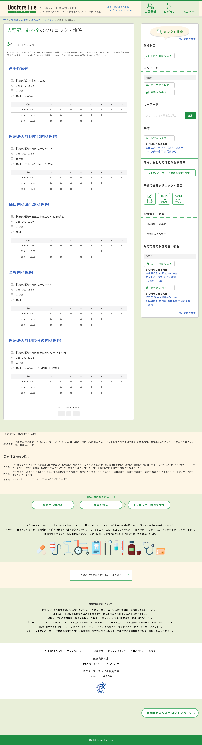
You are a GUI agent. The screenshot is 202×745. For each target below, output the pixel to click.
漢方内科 (170, 464)
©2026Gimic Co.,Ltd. (101, 739)
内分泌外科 (26, 474)
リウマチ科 (17, 479)
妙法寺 (83, 442)
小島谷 (90, 442)
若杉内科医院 (21, 272)
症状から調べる (53, 505)
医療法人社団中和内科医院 (33, 136)
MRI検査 (172, 273)
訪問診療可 (170, 151)
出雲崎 (76, 442)
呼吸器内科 (56, 464)
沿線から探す (156, 92)
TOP (5, 19)
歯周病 (162, 301)
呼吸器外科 (74, 471)
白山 (27, 445)
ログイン (94, 676)
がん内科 (54, 467)
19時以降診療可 (154, 151)
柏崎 (17, 442)
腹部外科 (156, 471)
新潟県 (14, 19)
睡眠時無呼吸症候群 (179, 301)
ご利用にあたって (53, 650)
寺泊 (101, 442)
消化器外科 (41, 471)
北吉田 (130, 442)
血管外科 (16, 474)
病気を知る (101, 505)
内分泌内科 (17, 467)
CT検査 (163, 273)
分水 (106, 442)
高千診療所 (19, 68)
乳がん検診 (170, 277)
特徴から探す (156, 138)
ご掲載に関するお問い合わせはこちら (101, 575)
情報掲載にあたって (92, 663)
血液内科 (129, 464)
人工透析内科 (97, 464)
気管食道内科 (44, 464)
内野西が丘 (165, 442)
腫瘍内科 (138, 464)
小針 (194, 442)
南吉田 (118, 442)
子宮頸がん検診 (154, 280)
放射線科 (49, 479)
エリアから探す (157, 85)
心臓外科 (129, 471)
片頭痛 (149, 304)
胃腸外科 (51, 471)
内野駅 (24, 19)
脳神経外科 (85, 471)
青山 (17, 445)
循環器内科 (67, 464)
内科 (14, 464)
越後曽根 (146, 442)
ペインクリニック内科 (185, 464)
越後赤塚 (155, 442)
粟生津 (111, 442)
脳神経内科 (82, 467)
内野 (173, 442)
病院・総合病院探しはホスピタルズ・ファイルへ (120, 9)
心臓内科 (120, 464)
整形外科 (21, 471)
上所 (32, 445)
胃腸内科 (33, 464)
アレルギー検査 (154, 277)
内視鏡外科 (166, 471)
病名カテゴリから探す (42, 19)
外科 (14, 471)
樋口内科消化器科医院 (29, 204)
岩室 (136, 442)
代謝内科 (28, 467)
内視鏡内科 (159, 464)
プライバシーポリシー (78, 650)
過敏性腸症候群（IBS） (167, 297)
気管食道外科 (62, 471)
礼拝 (56, 442)
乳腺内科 (124, 467)
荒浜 (41, 442)
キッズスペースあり (172, 147)
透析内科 (63, 467)
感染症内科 (148, 464)
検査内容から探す (159, 263)
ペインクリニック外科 (183, 471)
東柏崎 (28, 442)
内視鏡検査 (152, 273)
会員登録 (107, 676)
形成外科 (30, 471)
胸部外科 (147, 471)
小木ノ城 (68, 442)
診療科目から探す (159, 55)
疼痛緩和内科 (104, 467)
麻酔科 (57, 479)
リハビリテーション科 (34, 479)
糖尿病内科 (110, 464)
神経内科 (86, 464)
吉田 (124, 442)
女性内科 (72, 467)
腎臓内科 (77, 464)
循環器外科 (96, 471)
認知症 (149, 297)
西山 (51, 442)
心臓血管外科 (118, 471)
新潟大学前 (181, 442)
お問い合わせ (137, 650)
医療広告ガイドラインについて (110, 650)
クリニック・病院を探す (149, 505)
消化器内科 (22, 464)
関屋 (22, 445)
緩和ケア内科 (135, 467)
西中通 (35, 442)
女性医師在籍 (153, 147)
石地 (61, 442)
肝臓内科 (115, 467)
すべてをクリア (187, 39)
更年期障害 (152, 301)
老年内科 (93, 467)
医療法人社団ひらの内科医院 (35, 340)
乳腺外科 (107, 471)
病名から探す (156, 287)
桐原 (96, 442)
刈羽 (46, 442)
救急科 (64, 479)
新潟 (22, 442)
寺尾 (190, 442)
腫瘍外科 (138, 471)
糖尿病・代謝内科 (41, 467)
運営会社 (153, 650)
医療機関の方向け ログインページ (169, 713)
